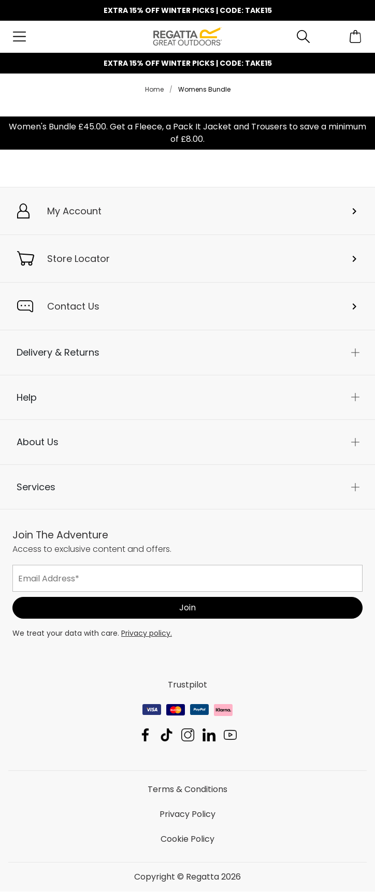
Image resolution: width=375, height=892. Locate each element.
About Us (38, 442)
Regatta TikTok (166, 735)
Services (36, 486)
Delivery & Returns (58, 352)
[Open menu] (19, 36)
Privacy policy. (146, 633)
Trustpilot (187, 685)
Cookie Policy (187, 839)
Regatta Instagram (187, 735)
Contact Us (73, 306)
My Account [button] (74, 210)
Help (27, 397)
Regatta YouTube (230, 735)
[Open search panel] (303, 36)
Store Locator (78, 258)
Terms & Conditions (187, 790)
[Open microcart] (355, 36)
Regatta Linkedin (209, 735)
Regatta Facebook (145, 735)
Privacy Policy (187, 815)
